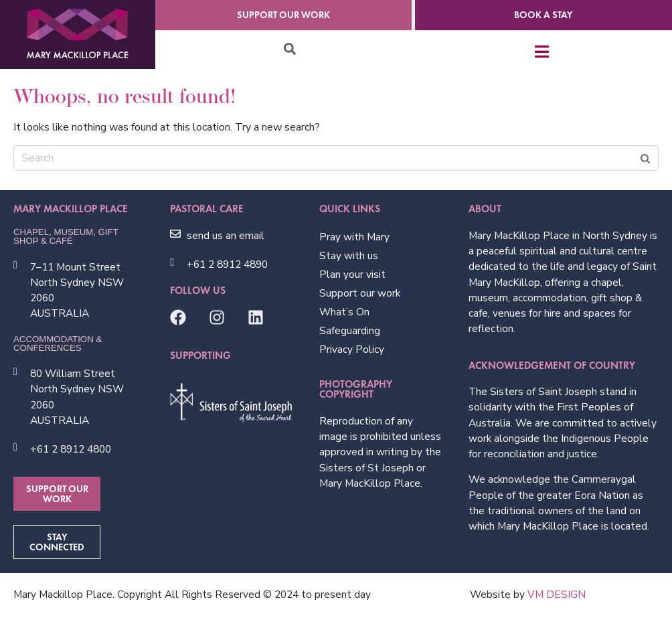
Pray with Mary (354, 237)
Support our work (359, 293)
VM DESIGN (556, 594)
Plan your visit (352, 274)
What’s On (344, 312)
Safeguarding (349, 330)
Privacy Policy (351, 349)
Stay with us (348, 255)
